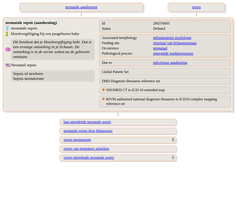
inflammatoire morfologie (172, 38)
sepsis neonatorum (77, 140)
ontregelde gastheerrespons (173, 53)
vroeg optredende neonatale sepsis (89, 157)
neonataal (160, 48)
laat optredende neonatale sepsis (87, 122)
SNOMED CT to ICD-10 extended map (135, 90)
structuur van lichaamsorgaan (174, 43)
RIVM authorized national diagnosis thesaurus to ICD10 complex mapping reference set (161, 101)
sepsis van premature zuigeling (86, 148)
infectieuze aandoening (170, 62)
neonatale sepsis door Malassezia (88, 131)
